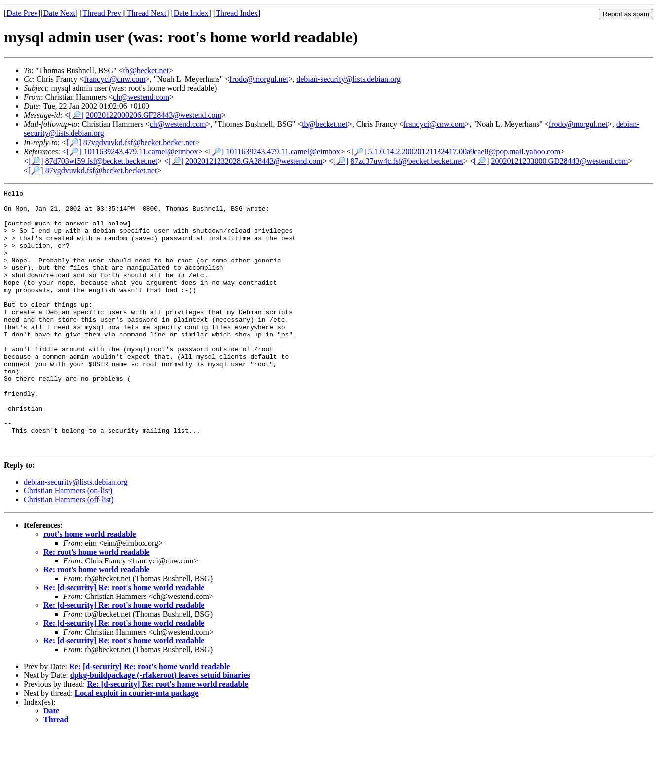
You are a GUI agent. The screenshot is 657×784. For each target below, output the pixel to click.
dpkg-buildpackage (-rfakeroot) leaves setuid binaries (160, 727)
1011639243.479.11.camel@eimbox (141, 152)
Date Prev (22, 13)
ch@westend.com (141, 97)
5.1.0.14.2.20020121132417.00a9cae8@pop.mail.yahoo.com (464, 152)
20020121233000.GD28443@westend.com (559, 161)
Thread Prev (101, 13)
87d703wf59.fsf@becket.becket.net (101, 161)
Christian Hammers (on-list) (68, 542)
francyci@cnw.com (114, 79)
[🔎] (76, 115)
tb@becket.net (146, 70)
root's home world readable (89, 586)
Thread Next (146, 13)
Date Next (59, 13)
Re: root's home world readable (96, 603)
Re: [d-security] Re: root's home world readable (123, 639)
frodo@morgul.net (258, 79)
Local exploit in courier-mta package (137, 745)
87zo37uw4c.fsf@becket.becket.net (406, 161)
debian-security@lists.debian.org (348, 79)
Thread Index (237, 13)
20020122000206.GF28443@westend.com (153, 115)
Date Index (191, 13)
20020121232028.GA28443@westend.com (254, 161)
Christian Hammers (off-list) (69, 551)
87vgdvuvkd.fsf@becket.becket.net (139, 142)
